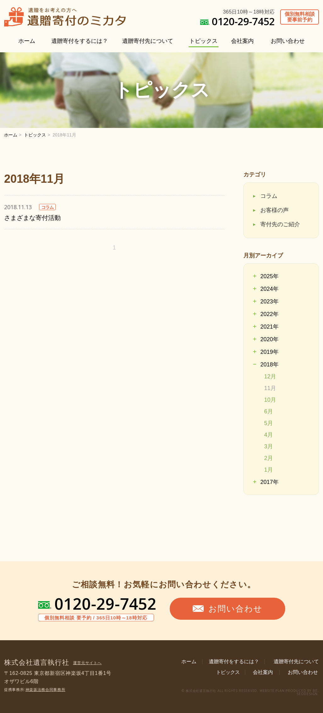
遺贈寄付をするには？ (79, 41)
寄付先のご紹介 (280, 224)
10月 (270, 400)
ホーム (26, 41)
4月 (268, 435)
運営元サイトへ (87, 663)
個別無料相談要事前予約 (300, 16)
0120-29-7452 (105, 603)
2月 (268, 458)
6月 (268, 411)
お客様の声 (274, 210)
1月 (268, 470)
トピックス (203, 41)
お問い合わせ (288, 41)
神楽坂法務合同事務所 (45, 689)
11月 (270, 388)
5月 (268, 423)
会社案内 (242, 41)
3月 (268, 446)
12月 (270, 376)
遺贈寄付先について (147, 41)
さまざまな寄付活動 (32, 217)
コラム (268, 196)
